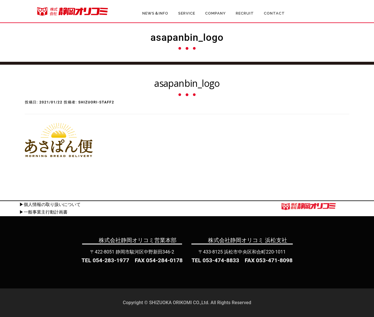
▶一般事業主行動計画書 (43, 212)
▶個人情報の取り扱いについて (50, 204)
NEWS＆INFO (155, 13)
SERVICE (186, 13)
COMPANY (215, 13)
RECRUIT (245, 13)
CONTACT (274, 13)
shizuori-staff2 (96, 102)
